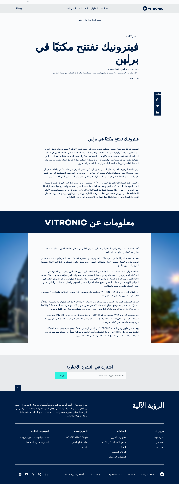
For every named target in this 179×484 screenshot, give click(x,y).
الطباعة (131, 474)
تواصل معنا (96, 474)
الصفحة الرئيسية (148, 474)
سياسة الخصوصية (114, 474)
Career (29, 2)
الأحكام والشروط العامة (75, 474)
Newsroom (19, 2)
